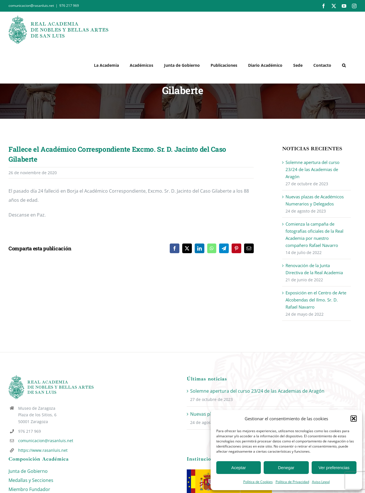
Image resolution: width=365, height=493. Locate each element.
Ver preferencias (333, 467)
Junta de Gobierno (28, 471)
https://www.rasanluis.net (43, 450)
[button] (353, 418)
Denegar (286, 467)
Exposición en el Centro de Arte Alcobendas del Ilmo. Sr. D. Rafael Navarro (316, 300)
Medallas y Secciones (31, 480)
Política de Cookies (258, 481)
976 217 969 (69, 5)
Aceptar (238, 467)
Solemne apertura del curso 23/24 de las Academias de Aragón (312, 169)
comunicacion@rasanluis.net (45, 440)
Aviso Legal (321, 481)
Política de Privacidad (292, 481)
